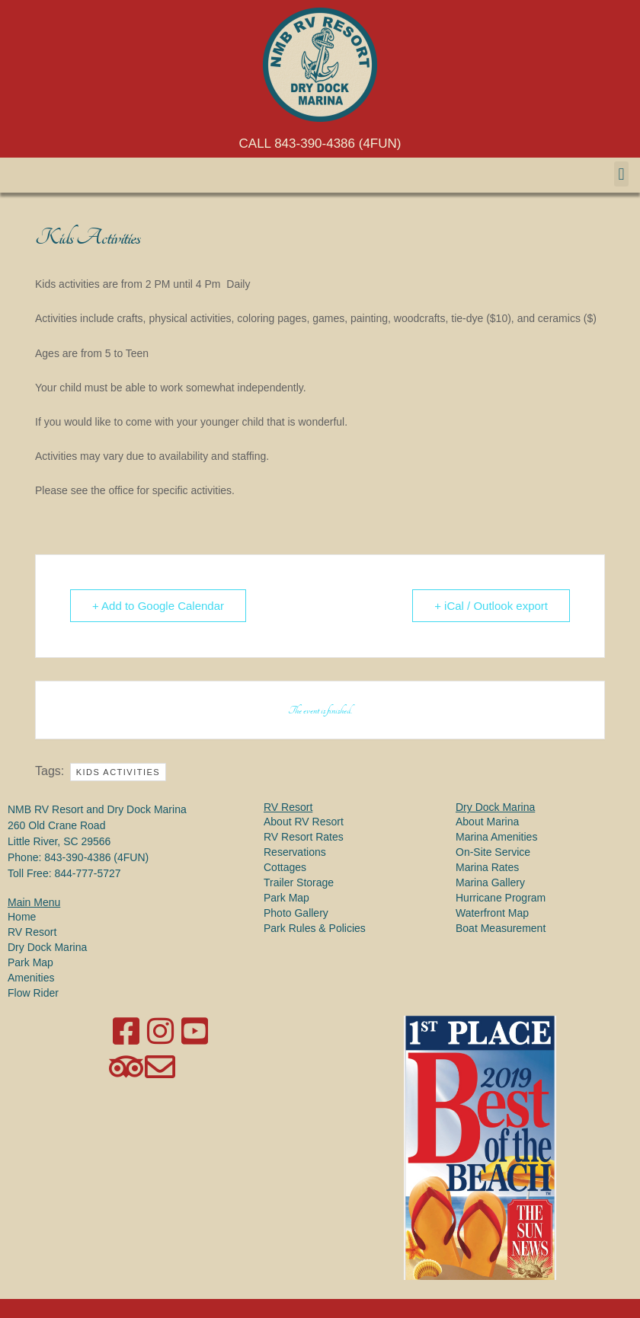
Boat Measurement (501, 928)
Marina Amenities (496, 837)
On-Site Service (493, 852)
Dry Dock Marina (47, 947)
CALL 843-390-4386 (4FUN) (320, 143)
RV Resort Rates (304, 837)
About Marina (487, 821)
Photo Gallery (296, 913)
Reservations (295, 852)
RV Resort (32, 932)
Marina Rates (487, 867)
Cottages (285, 867)
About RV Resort (304, 821)
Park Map (30, 962)
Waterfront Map (492, 913)
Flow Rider (33, 993)
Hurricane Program (501, 898)
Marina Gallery (490, 882)
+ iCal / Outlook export (491, 605)
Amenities (31, 978)
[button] (621, 174)
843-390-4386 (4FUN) (96, 857)
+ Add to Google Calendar (158, 605)
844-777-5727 (87, 873)
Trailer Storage (299, 882)
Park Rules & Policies (315, 928)
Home (22, 917)
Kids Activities (118, 772)
